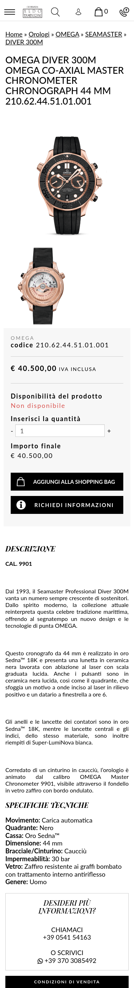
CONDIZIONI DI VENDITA (67, 981)
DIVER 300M (24, 42)
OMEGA (67, 34)
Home (14, 34)
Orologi (39, 34)
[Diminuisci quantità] (12, 431)
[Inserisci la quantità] (60, 430)
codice (22, 345)
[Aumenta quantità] (109, 431)
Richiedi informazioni (74, 505)
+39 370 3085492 (70, 960)
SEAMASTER (103, 34)
